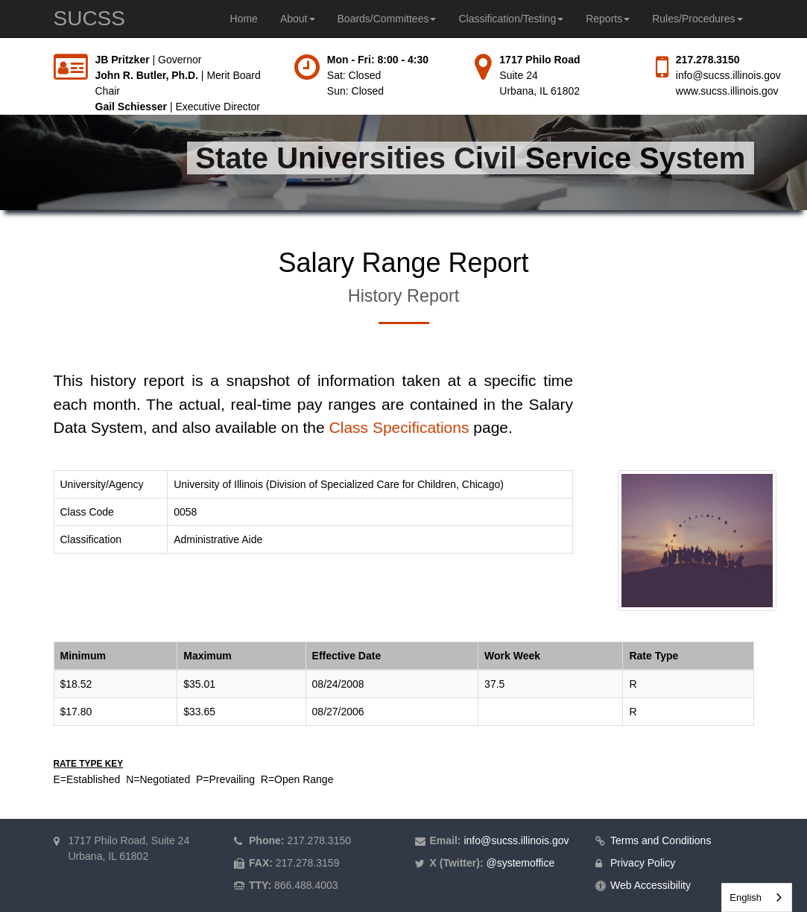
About (297, 19)
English (746, 897)
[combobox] (756, 897)
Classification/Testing (510, 19)
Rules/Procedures (697, 19)
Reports (608, 19)
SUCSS (89, 18)
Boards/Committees (387, 19)
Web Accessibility (650, 885)
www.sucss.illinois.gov (727, 91)
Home (244, 19)
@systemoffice (520, 863)
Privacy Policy (642, 863)
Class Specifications (399, 427)
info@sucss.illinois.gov (728, 75)
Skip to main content (0, 52)
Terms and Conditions (660, 840)
